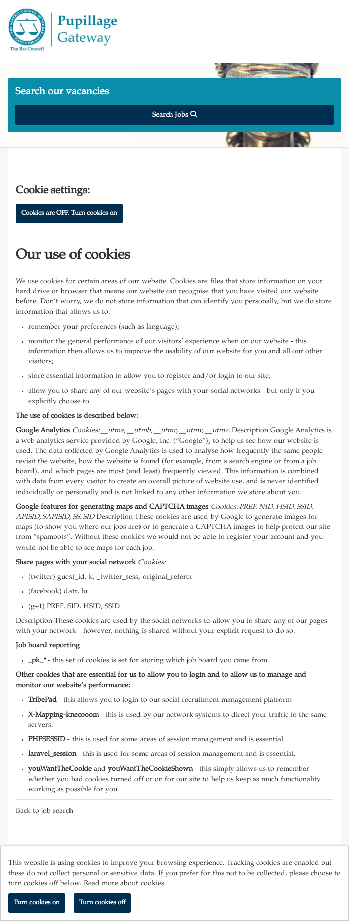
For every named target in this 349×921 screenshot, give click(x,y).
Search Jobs (174, 115)
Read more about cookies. (125, 883)
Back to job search (44, 811)
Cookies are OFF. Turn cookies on (69, 213)
